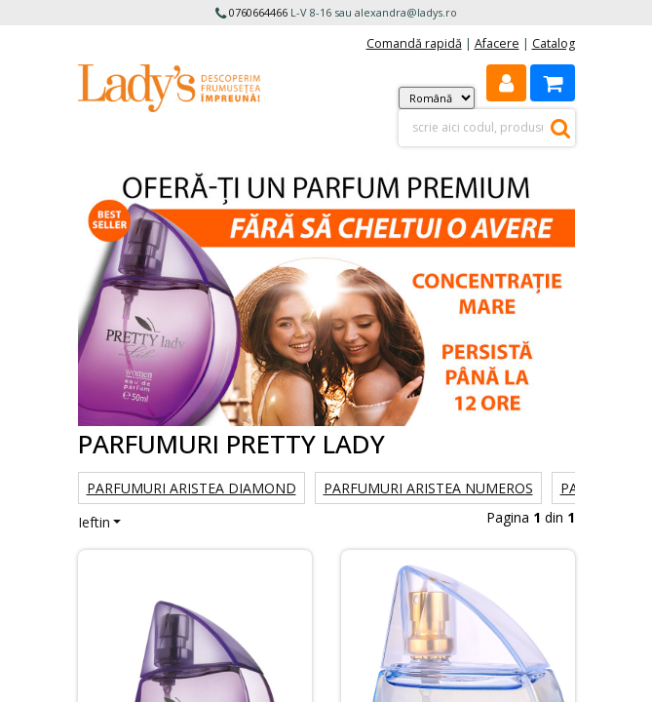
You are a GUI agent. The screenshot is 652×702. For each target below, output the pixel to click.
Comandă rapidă (414, 43)
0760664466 (258, 12)
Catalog (553, 43)
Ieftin (94, 522)
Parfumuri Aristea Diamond (191, 488)
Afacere (497, 43)
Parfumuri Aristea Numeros (428, 488)
